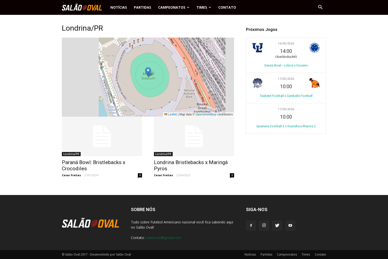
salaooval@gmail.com (163, 237)
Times (203, 7)
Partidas (142, 7)
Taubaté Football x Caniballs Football (286, 96)
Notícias (118, 7)
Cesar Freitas (71, 175)
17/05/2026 (286, 79)
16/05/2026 (286, 43)
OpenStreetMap (206, 114)
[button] (320, 7)
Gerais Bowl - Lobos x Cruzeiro (286, 65)
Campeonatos (173, 7)
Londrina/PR (71, 154)
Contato (227, 7)
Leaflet (170, 114)
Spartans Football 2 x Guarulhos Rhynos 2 (286, 126)
